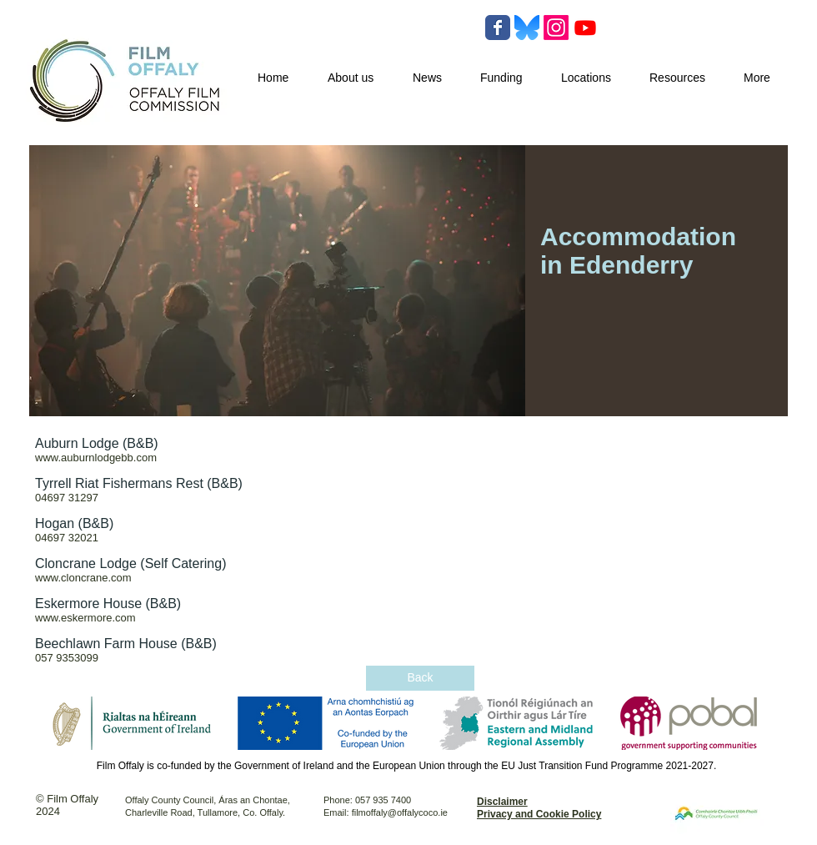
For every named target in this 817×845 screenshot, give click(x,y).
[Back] (420, 678)
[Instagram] (556, 27)
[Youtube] (585, 27)
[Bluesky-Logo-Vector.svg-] (526, 27)
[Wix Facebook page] (497, 27)
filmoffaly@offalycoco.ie (400, 812)
